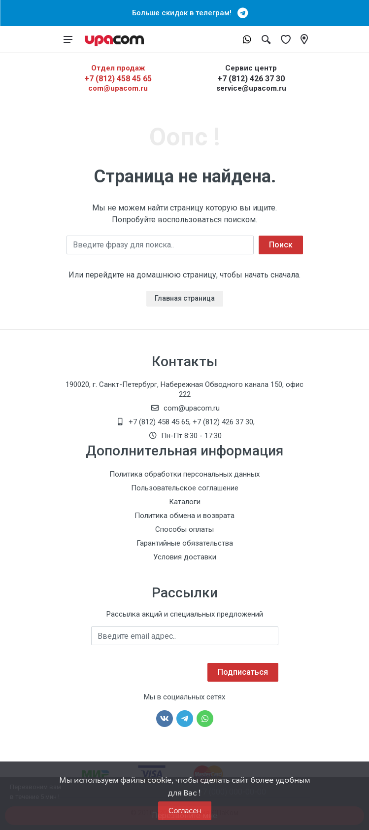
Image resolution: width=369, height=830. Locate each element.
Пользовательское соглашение (184, 488)
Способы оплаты (184, 529)
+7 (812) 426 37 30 (251, 78)
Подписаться (243, 672)
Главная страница (185, 298)
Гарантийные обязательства (184, 543)
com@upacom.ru (118, 88)
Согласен (184, 810)
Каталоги (185, 501)
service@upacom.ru (251, 88)
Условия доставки (184, 557)
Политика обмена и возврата (184, 515)
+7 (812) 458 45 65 (118, 78)
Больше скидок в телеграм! (184, 12)
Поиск (281, 244)
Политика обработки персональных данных (184, 474)
